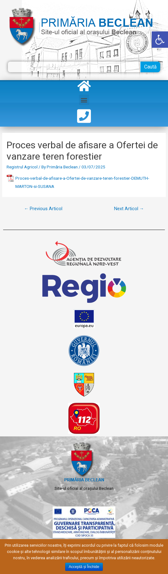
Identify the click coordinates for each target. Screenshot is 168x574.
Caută (150, 67)
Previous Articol (43, 208)
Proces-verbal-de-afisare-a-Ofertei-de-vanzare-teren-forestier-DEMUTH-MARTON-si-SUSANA (82, 182)
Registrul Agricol (22, 166)
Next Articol (129, 208)
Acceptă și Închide (84, 567)
